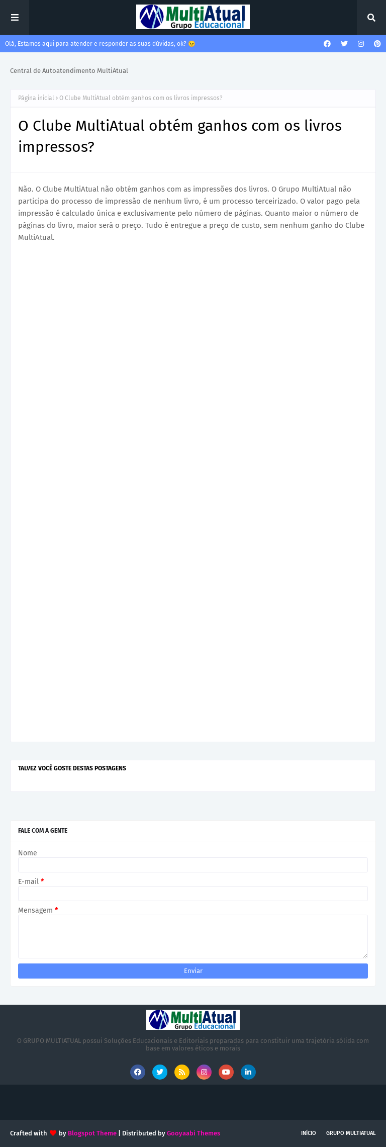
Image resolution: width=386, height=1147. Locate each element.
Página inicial (36, 98)
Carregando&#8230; (193, 491)
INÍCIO (308, 1133)
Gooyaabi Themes (193, 1133)
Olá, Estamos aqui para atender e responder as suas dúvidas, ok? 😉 (100, 43)
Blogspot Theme (92, 1133)
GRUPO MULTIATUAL (351, 1133)
